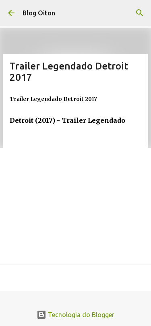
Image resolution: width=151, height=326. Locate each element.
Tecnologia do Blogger (75, 314)
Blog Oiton (39, 13)
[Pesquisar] (140, 13)
